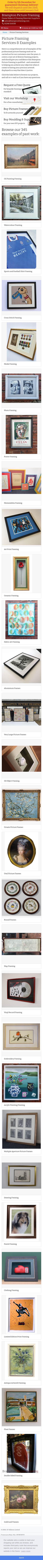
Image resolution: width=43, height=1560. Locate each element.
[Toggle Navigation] (5, 28)
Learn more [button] (25, 1551)
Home (5, 32)
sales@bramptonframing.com (15, 21)
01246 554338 (9, 24)
